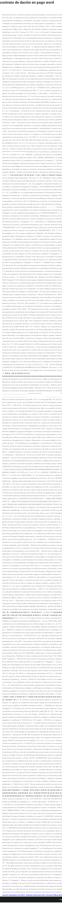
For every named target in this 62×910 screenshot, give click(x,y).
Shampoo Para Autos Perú (35, 895)
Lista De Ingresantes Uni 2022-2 (13, 895)
